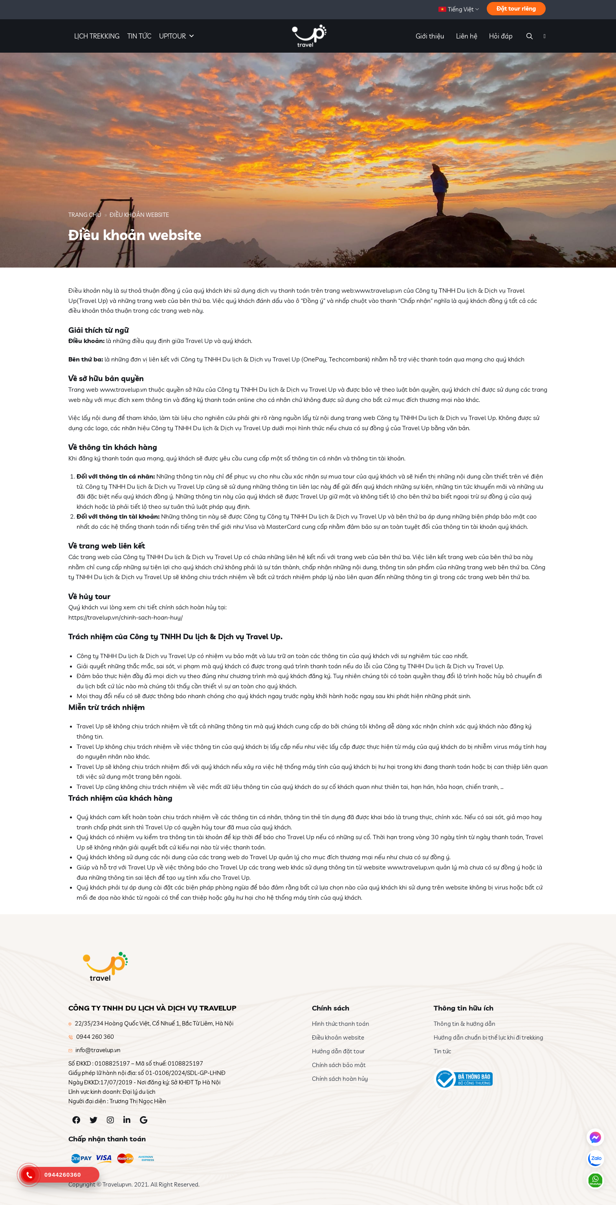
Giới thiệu (430, 36)
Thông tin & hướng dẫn (464, 1023)
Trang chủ (84, 214)
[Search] (528, 36)
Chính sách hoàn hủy (340, 1078)
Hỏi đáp (501, 36)
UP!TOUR (177, 36)
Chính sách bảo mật (339, 1065)
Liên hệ (466, 36)
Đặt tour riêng (516, 8)
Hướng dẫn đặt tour (338, 1051)
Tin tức (442, 1051)
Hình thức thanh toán (340, 1023)
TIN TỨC (139, 36)
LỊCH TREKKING (96, 36)
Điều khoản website (338, 1037)
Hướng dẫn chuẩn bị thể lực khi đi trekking (488, 1037)
